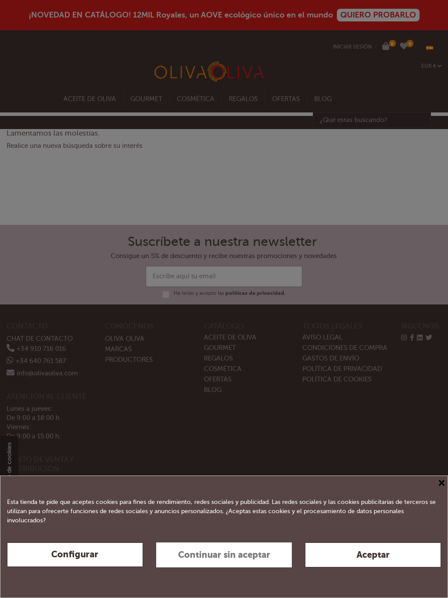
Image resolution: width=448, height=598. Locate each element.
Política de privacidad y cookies (397, 580)
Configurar (74, 554)
